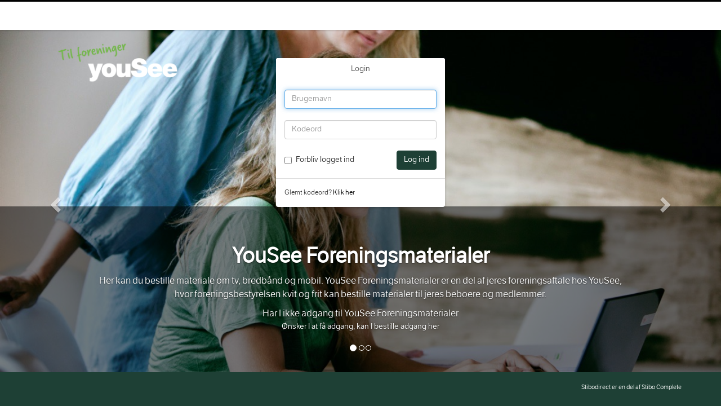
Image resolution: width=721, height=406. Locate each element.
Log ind (416, 160)
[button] (54, 201)
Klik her (344, 192)
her (433, 327)
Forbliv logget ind (325, 160)
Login (360, 69)
